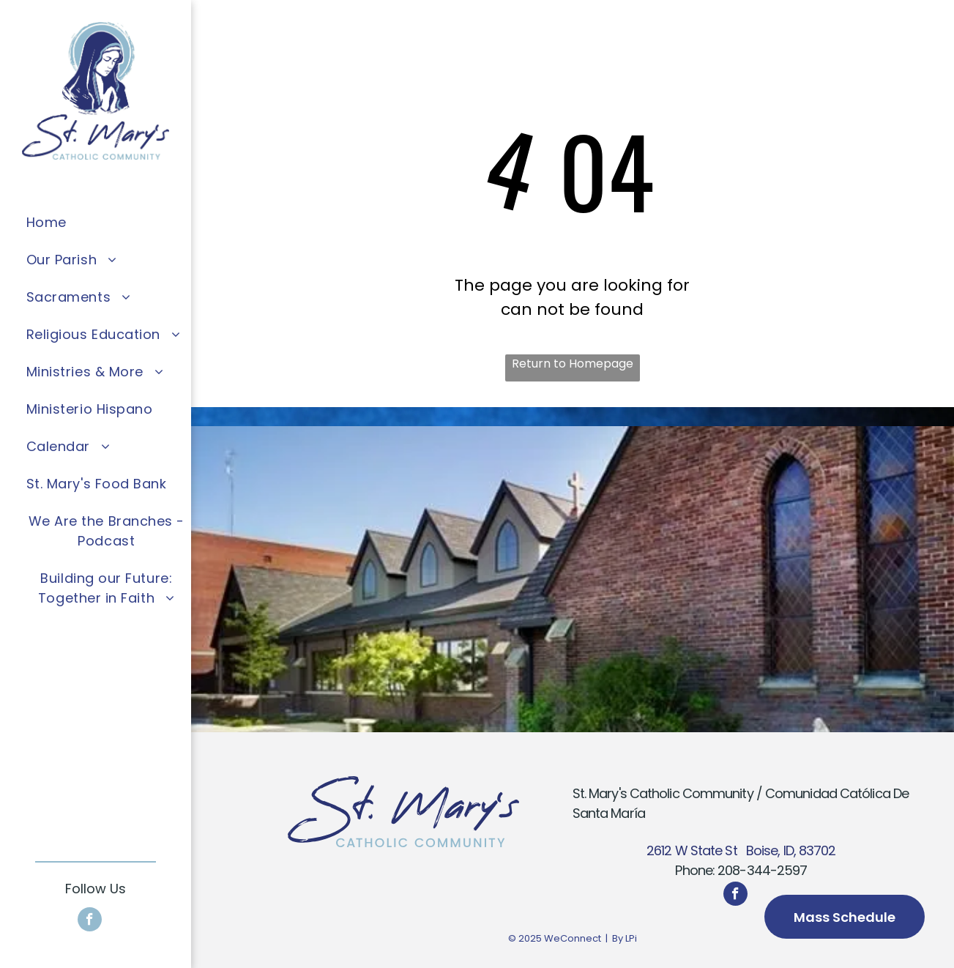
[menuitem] (106, 222)
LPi (631, 938)
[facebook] (90, 921)
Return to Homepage (572, 363)
